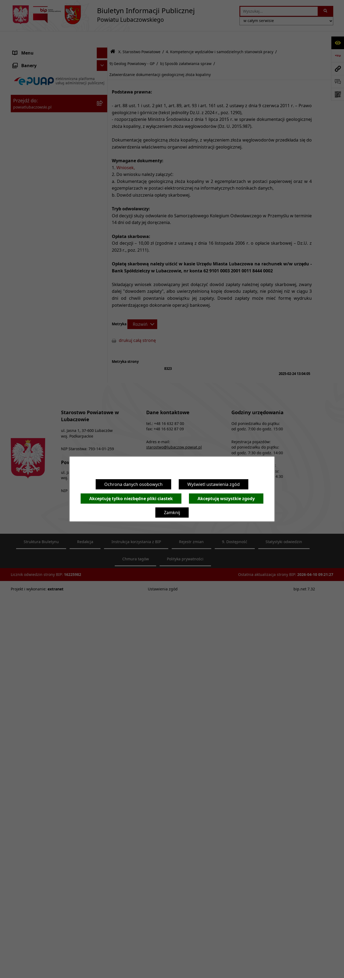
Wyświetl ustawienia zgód (213, 484)
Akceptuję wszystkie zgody (226, 498)
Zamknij (172, 512)
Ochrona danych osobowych (133, 484)
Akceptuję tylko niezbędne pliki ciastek (131, 498)
